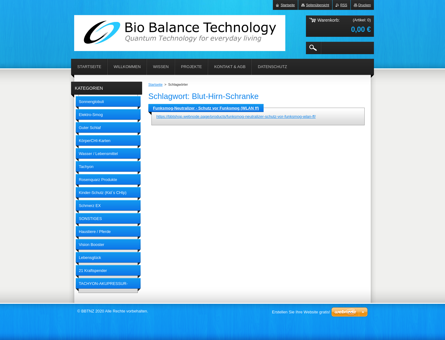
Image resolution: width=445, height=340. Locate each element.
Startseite (155, 84)
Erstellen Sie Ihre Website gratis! (301, 312)
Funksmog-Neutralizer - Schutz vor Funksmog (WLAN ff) (206, 108)
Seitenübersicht (317, 5)
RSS (343, 5)
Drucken (364, 5)
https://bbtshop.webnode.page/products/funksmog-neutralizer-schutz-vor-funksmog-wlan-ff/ (236, 116)
